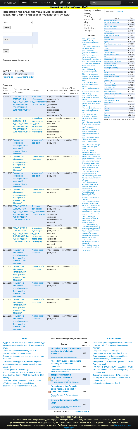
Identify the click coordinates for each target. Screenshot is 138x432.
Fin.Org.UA (9, 2)
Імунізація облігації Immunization (107, 359)
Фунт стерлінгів (109, 87)
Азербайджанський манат (113, 93)
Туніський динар (109, 83)
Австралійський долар (111, 22)
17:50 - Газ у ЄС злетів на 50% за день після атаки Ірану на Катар (90, 167)
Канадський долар (110, 26)
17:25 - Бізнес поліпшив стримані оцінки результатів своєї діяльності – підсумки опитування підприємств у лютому (91, 211)
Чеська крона (108, 31)
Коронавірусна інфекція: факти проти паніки (22, 372)
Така (106, 24)
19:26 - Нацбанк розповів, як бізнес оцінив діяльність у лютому (91, 97)
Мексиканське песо (110, 57)
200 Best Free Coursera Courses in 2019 (20, 386)
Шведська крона (109, 74)
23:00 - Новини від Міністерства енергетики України (90, 52)
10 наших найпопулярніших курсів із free (20, 351)
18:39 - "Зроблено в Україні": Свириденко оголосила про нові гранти (91, 124)
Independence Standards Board (106, 383)
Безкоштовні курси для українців (17, 353)
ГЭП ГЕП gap (99, 380)
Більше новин (86, 251)
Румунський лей (109, 96)
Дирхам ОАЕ (108, 81)
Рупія (106, 42)
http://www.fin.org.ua (122, 425)
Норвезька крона (110, 63)
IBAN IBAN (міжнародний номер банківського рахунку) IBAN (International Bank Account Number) (112, 345)
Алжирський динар (110, 20)
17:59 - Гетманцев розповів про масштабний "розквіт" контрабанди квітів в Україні (91, 162)
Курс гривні (109, 11)
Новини (24, 3)
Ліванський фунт (109, 52)
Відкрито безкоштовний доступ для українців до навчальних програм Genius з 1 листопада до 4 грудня (24, 345)
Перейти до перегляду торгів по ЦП (18, 77)
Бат (105, 78)
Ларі (105, 106)
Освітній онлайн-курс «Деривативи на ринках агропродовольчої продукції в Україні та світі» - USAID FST (23, 364)
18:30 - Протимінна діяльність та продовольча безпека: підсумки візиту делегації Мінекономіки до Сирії (90, 131)
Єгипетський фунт (110, 85)
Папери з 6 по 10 (82, 411)
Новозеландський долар (112, 61)
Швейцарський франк (111, 76)
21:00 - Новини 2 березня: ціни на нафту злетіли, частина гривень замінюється (91, 57)
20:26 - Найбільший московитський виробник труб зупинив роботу (90, 71)
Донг (106, 70)
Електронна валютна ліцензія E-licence (110, 353)
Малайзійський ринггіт (111, 55)
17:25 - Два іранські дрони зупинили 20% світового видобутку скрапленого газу (91, 203)
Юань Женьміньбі (110, 29)
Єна (105, 46)
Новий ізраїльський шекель (113, 44)
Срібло (106, 113)
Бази (34, 3)
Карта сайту (69, 428)
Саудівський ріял (110, 65)
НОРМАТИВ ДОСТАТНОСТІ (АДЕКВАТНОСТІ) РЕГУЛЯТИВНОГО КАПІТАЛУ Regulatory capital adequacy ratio (113, 369)
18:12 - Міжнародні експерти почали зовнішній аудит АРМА (91, 146)
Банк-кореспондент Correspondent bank (110, 356)
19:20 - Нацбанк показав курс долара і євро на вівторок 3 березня (91, 103)
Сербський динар (110, 91)
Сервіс (129, 3)
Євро (106, 104)
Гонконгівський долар (111, 35)
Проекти (45, 3)
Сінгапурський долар (111, 68)
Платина (107, 115)
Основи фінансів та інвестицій (16, 369)
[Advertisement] (58, 34)
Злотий (106, 108)
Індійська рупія (109, 39)
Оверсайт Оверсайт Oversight (106, 351)
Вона (106, 50)
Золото (106, 111)
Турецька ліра (109, 98)
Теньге (106, 48)
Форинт (106, 37)
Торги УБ (120, 11)
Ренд (106, 72)
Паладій (107, 117)
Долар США (108, 89)
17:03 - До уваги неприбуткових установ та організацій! (90, 241)
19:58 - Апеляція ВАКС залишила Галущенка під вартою (90, 84)
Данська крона (109, 33)
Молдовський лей (110, 59)
